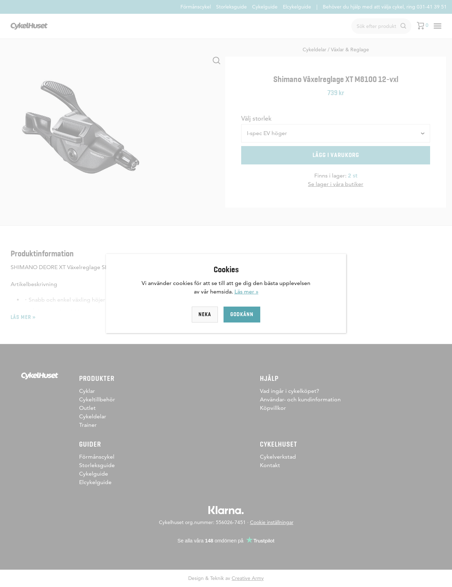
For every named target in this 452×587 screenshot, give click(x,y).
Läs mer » (246, 291)
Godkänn (242, 314)
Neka (204, 314)
